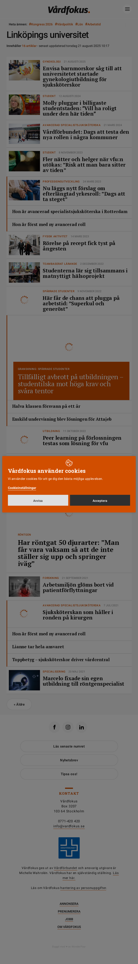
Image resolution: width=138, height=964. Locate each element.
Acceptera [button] (100, 501)
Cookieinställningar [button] (22, 488)
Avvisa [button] (38, 501)
